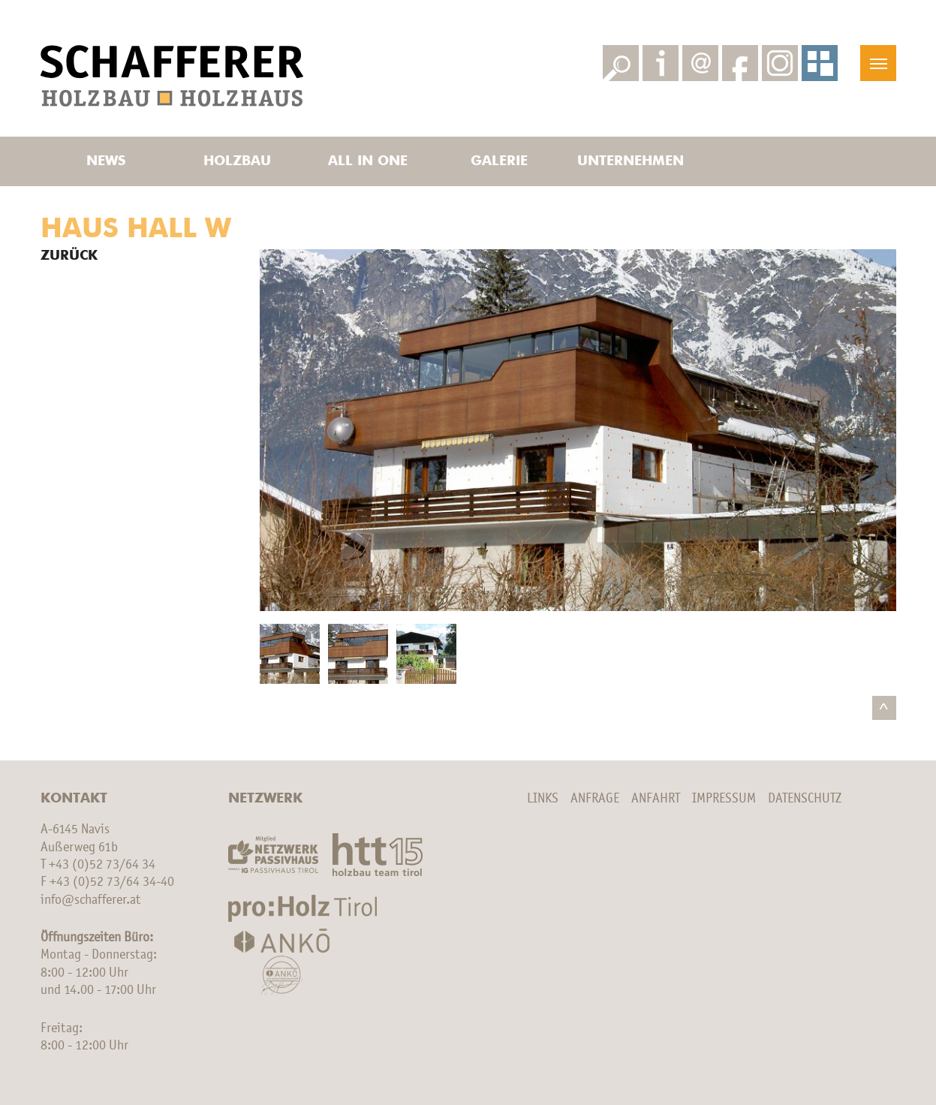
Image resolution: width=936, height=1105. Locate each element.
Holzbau (237, 161)
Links (542, 798)
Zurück (69, 256)
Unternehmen (630, 161)
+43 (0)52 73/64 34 (102, 865)
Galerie (499, 161)
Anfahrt (655, 798)
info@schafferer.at (90, 900)
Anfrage (594, 798)
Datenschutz (804, 798)
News (105, 161)
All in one (368, 161)
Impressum (724, 798)
